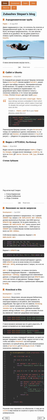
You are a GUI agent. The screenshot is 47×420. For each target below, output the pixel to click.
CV (14, 7)
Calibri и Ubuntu (14, 72)
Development (15, 3)
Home (5, 3)
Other (33, 3)
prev (7, 416)
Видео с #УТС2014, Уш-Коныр (21, 141)
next (40, 416)
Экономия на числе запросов (21, 207)
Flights (25, 3)
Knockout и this (13, 287)
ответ (35, 95)
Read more (26, 67)
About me (6, 7)
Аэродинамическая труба (19, 19)
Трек (34, 154)
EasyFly (5, 38)
